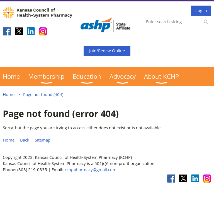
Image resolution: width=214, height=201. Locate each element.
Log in (201, 10)
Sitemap (42, 140)
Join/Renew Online (107, 50)
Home (8, 94)
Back (24, 140)
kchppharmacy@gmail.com (90, 169)
